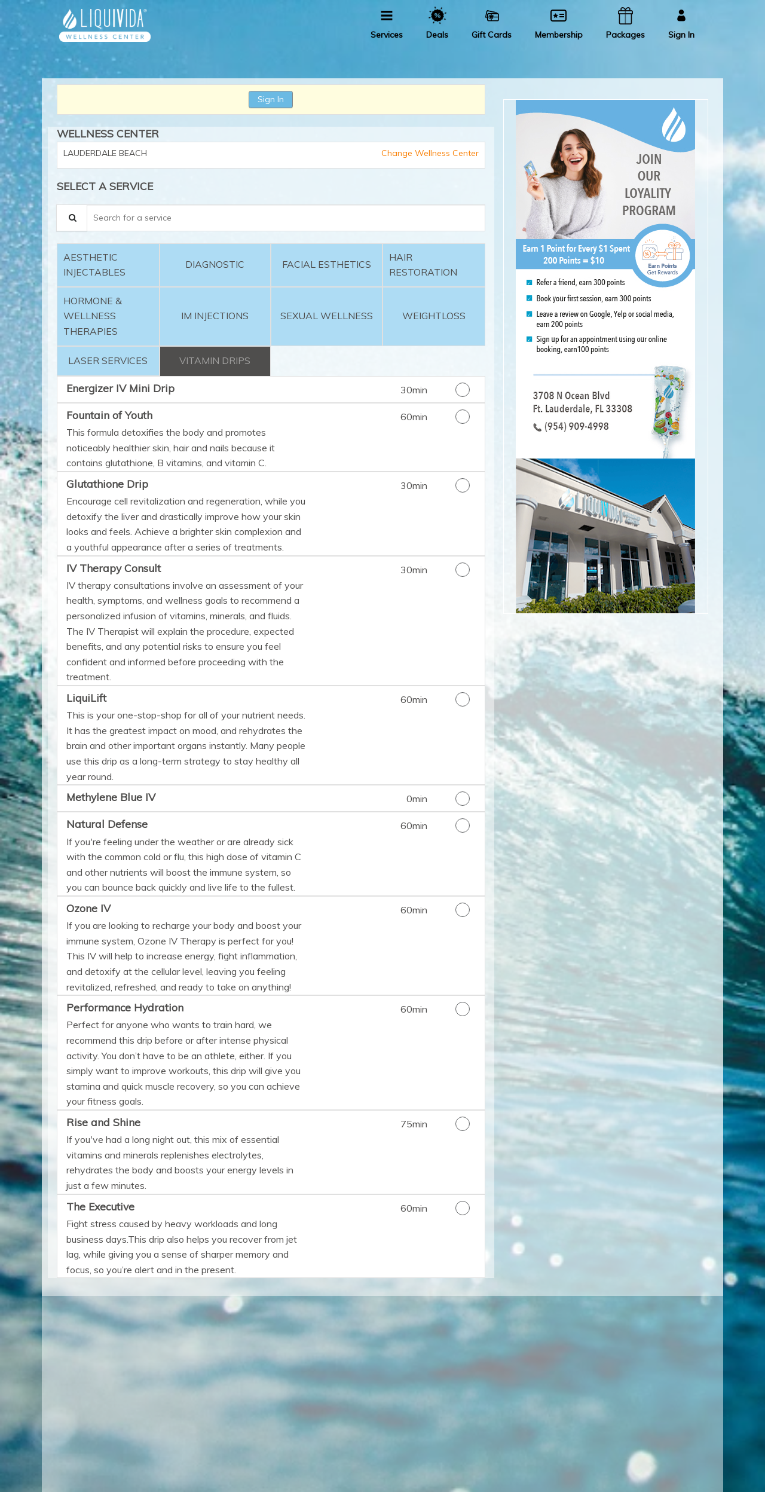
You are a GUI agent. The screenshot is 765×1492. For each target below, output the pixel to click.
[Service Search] (71, 217)
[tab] (108, 265)
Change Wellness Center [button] (429, 153)
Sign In (271, 99)
